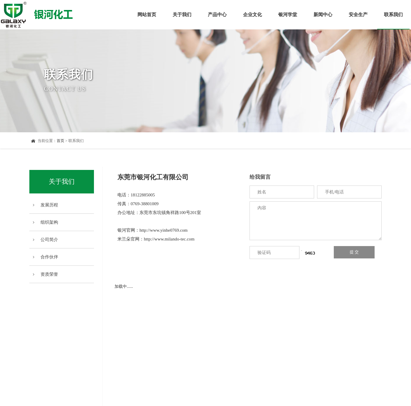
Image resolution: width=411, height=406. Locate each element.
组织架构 (49, 222)
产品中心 (217, 14)
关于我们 (182, 14)
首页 (60, 140)
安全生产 (358, 14)
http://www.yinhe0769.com (163, 230)
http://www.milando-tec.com (169, 239)
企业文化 (252, 14)
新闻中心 (323, 14)
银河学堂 (287, 14)
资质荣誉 (49, 274)
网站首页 (146, 14)
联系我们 (393, 20)
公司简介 (49, 239)
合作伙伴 (49, 257)
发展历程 (49, 205)
